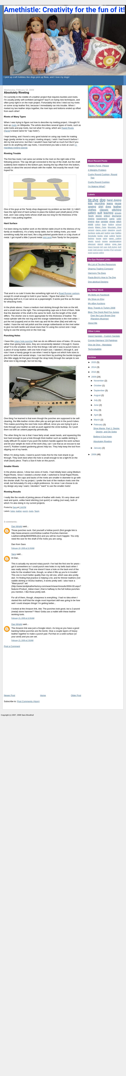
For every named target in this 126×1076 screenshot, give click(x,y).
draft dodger (112, 247)
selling (101, 253)
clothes (92, 209)
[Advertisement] (29, 670)
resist (90, 253)
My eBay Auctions (96, 303)
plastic (90, 241)
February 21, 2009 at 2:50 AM (22, 640)
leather (19, 511)
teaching (108, 212)
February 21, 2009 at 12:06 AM (22, 618)
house (98, 238)
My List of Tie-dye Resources (102, 264)
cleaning (111, 230)
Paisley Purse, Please (98, 165)
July (96, 400)
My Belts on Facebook (98, 295)
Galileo (118, 233)
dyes (108, 206)
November (99, 380)
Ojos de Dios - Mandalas (100, 344)
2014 (94, 367)
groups (118, 213)
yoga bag (116, 244)
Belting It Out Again (102, 436)
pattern (92, 212)
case (105, 247)
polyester (117, 250)
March (97, 419)
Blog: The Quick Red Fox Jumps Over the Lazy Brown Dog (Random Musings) (103, 315)
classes (104, 209)
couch (118, 230)
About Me (92, 323)
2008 (94, 454)
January (98, 448)
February (98, 424)
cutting (112, 236)
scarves (96, 253)
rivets (14, 125)
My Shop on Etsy (96, 299)
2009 (94, 377)
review (105, 241)
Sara (13, 554)
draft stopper (98, 250)
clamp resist (101, 230)
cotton (97, 224)
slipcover (92, 244)
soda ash (100, 233)
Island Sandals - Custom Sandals (104, 336)
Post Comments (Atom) (28, 701)
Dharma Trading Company (100, 268)
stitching (116, 209)
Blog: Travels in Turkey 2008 (101, 308)
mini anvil (47, 237)
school (118, 224)
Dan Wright (16, 526)
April (96, 415)
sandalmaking (115, 241)
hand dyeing (114, 200)
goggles (107, 250)
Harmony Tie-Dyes (97, 273)
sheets (91, 227)
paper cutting (115, 238)
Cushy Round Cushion (99, 182)
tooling (107, 233)
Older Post (76, 695)
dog (103, 200)
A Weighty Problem (97, 170)
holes (12, 511)
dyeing (91, 221)
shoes (112, 221)
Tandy (7, 131)
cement (91, 230)
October (98, 385)
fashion (91, 238)
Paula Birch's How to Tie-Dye (102, 277)
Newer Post (9, 695)
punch (25, 511)
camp (112, 218)
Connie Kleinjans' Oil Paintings (102, 340)
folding (111, 224)
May (96, 410)
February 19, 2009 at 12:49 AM (22, 548)
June (96, 405)
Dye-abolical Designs (98, 282)
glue (97, 221)
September (99, 390)
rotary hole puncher (23, 341)
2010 (94, 372)
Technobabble (94, 349)
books (100, 236)
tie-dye (93, 200)
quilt (99, 212)
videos (107, 244)
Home (43, 695)
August (97, 395)
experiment (101, 218)
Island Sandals (93, 247)
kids (90, 203)
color (119, 218)
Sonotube (92, 236)
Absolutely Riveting (102, 441)
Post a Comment (12, 646)
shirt (100, 206)
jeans (110, 203)
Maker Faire (100, 227)
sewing (92, 206)
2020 (94, 362)
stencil (100, 244)
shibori (107, 216)
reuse (118, 203)
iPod (112, 250)
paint (105, 238)
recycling (100, 203)
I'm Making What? (96, 186)
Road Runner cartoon (69, 293)
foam (104, 224)
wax (113, 233)
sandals (104, 221)
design (99, 216)
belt (101, 247)
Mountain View (114, 227)
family (118, 236)
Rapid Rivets (68, 128)
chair (106, 236)
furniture (91, 233)
